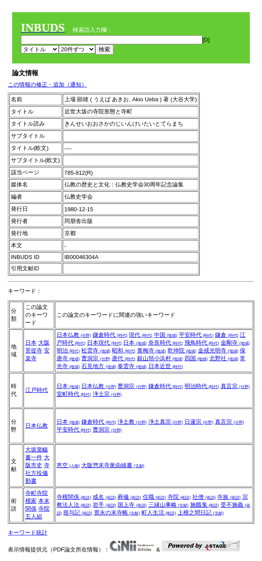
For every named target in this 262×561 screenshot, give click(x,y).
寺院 (179, 497)
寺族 (229, 497)
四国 (196, 358)
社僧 (204, 497)
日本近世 (165, 366)
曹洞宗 (96, 358)
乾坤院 (182, 350)
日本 (31, 342)
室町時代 (74, 394)
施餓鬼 (204, 504)
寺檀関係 (74, 497)
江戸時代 (36, 390)
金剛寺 (235, 342)
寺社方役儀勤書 (37, 473)
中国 (166, 335)
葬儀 (129, 497)
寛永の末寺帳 (117, 512)
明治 (68, 350)
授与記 (77, 512)
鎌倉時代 (110, 335)
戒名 (104, 497)
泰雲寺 (132, 366)
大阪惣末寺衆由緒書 (112, 465)
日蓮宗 (199, 421)
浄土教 (132, 421)
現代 (140, 335)
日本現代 (104, 342)
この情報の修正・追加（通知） (47, 84)
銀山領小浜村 (160, 358)
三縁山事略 (168, 504)
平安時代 (196, 335)
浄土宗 (107, 394)
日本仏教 (74, 335)
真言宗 (235, 386)
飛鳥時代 (202, 342)
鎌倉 (226, 335)
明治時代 (202, 386)
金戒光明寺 (218, 350)
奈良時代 (165, 342)
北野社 (223, 358)
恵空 (68, 465)
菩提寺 (33, 350)
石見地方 (98, 366)
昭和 (123, 350)
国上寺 (132, 504)
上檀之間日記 (201, 512)
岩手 (104, 504)
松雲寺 (96, 350)
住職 (154, 497)
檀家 (31, 501)
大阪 (44, 342)
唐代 (123, 358)
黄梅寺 (151, 350)
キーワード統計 (27, 532)
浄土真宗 (165, 421)
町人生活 (158, 512)
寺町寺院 (36, 493)
